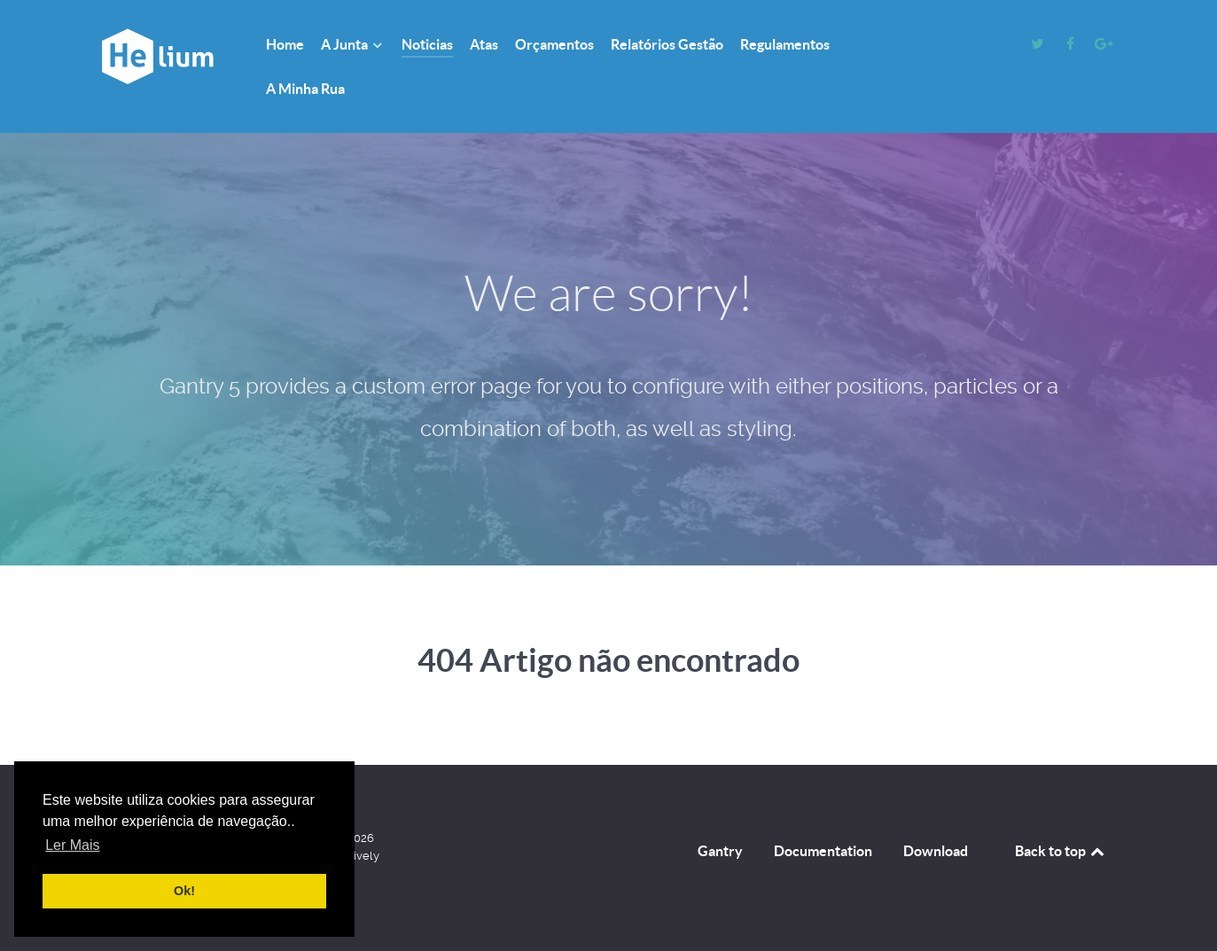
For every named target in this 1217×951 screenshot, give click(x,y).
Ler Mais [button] (72, 845)
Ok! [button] (184, 891)
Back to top (1061, 851)
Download (935, 851)
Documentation (823, 851)
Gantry (720, 851)
